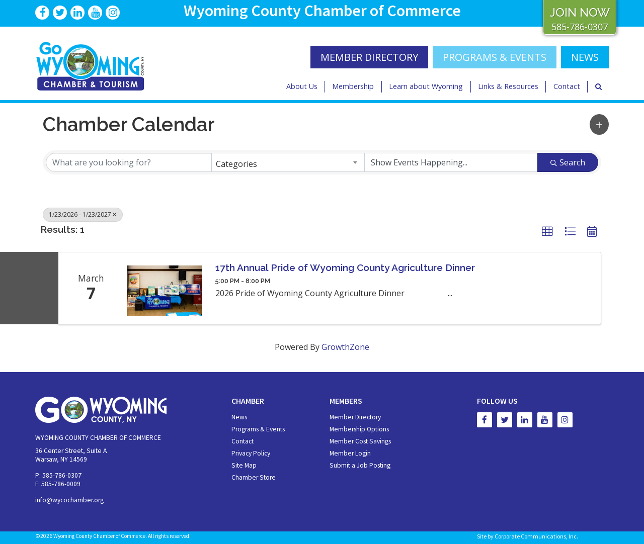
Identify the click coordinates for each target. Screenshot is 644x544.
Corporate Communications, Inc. (536, 536)
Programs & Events (494, 57)
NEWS (585, 57)
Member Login (350, 453)
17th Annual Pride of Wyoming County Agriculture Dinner (345, 267)
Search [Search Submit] (567, 162)
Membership (353, 86)
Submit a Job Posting (360, 465)
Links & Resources (508, 86)
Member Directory (355, 417)
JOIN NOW (579, 12)
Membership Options (359, 429)
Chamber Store (253, 477)
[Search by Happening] (451, 162)
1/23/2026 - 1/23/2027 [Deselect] (83, 214)
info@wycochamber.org (69, 500)
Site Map (244, 465)
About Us (301, 86)
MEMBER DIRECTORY (369, 57)
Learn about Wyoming (426, 86)
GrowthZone (345, 346)
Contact (566, 86)
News (239, 417)
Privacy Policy (250, 453)
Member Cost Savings (360, 441)
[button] (599, 124)
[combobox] (287, 162)
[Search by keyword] (128, 162)
